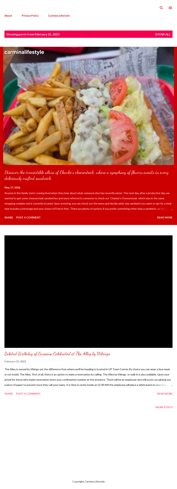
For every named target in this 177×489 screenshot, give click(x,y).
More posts (164, 407)
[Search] (161, 6)
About (8, 15)
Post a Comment (28, 217)
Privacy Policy (30, 15)
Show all (163, 34)
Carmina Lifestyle (59, 15)
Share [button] (8, 217)
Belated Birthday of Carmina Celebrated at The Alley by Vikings (57, 353)
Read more (165, 217)
